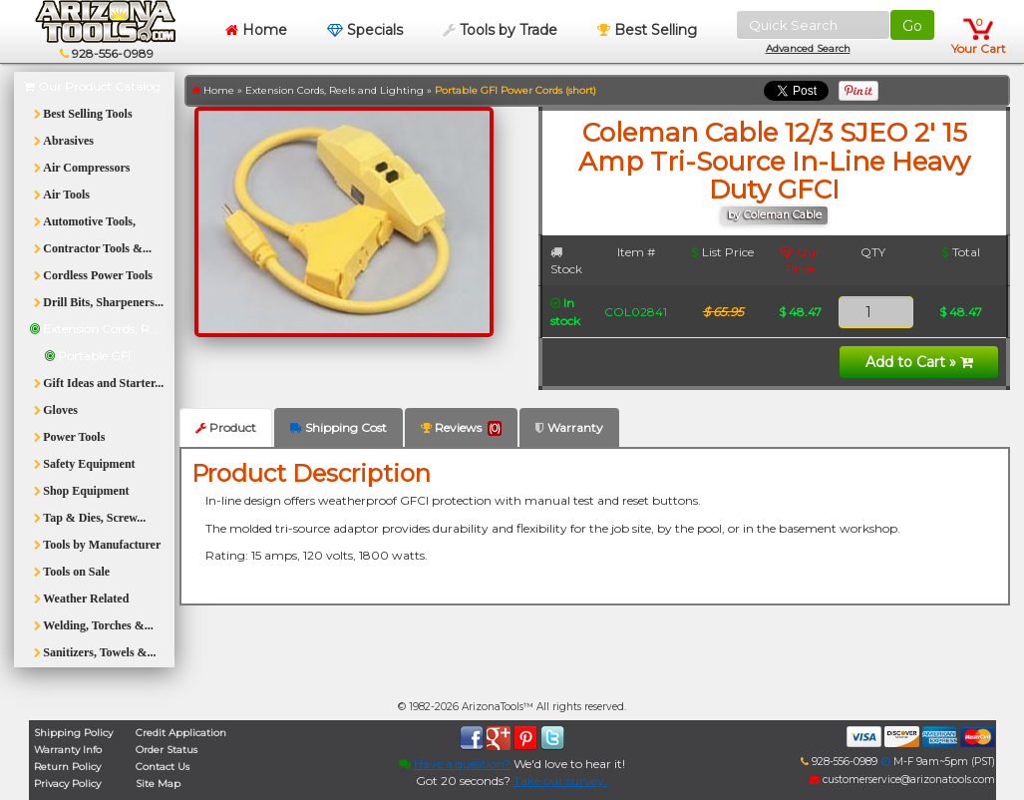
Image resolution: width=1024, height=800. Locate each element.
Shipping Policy (73, 732)
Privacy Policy (67, 783)
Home (256, 30)
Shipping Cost (338, 427)
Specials (365, 30)
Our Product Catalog (92, 86)
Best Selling (647, 30)
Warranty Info (68, 749)
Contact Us (162, 766)
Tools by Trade (500, 30)
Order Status (166, 749)
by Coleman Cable (775, 214)
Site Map (158, 783)
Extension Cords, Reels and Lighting (334, 90)
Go (912, 26)
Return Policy (67, 766)
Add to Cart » (919, 362)
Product (225, 427)
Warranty (569, 427)
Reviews (461, 428)
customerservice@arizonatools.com (902, 779)
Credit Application (181, 732)
